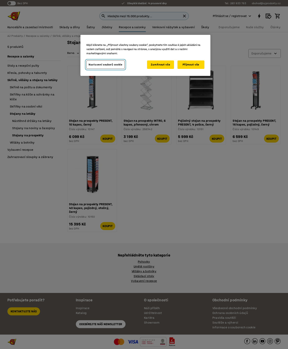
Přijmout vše (191, 64)
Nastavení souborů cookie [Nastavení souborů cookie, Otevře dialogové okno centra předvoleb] (105, 64)
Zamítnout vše (160, 64)
